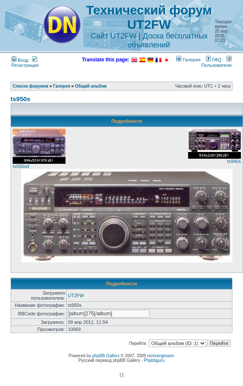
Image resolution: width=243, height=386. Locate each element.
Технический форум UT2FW (149, 17)
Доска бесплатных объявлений (168, 40)
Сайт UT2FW (114, 36)
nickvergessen (160, 355)
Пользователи (216, 62)
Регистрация (24, 63)
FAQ (213, 59)
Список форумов (31, 86)
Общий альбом (90, 86)
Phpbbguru (154, 360)
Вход (19, 60)
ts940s (234, 161)
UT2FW (76, 295)
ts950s (20, 98)
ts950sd (21, 166)
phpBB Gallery (105, 355)
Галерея (188, 59)
